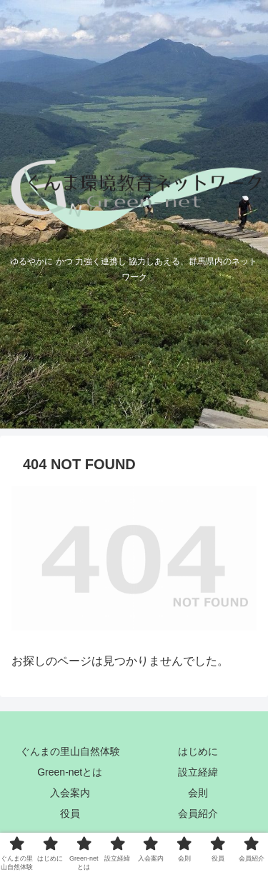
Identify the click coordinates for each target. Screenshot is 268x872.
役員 (70, 813)
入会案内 (70, 792)
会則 (198, 792)
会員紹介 (198, 813)
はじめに (198, 751)
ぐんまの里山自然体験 (70, 751)
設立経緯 (198, 772)
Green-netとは (69, 772)
